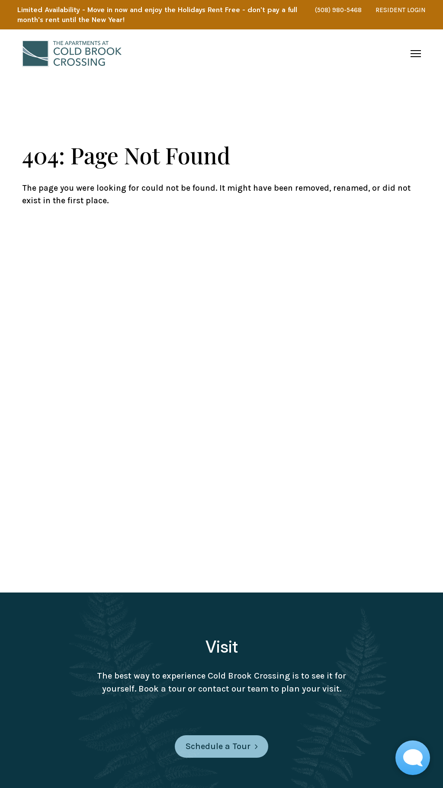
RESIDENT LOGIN (401, 10)
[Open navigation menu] (416, 53)
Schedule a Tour (221, 746)
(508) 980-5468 (338, 10)
